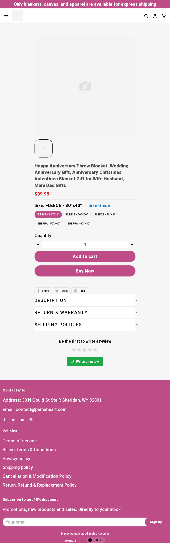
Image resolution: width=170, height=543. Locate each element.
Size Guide (99, 205)
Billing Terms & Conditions (29, 454)
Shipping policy (18, 472)
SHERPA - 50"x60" (48, 223)
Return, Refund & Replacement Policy (40, 490)
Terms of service (20, 445)
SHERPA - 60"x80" (79, 223)
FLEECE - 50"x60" (77, 214)
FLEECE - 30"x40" (63, 205)
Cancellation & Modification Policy (37, 481)
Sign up (156, 527)
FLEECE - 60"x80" (106, 214)
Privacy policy (16, 463)
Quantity (43, 235)
